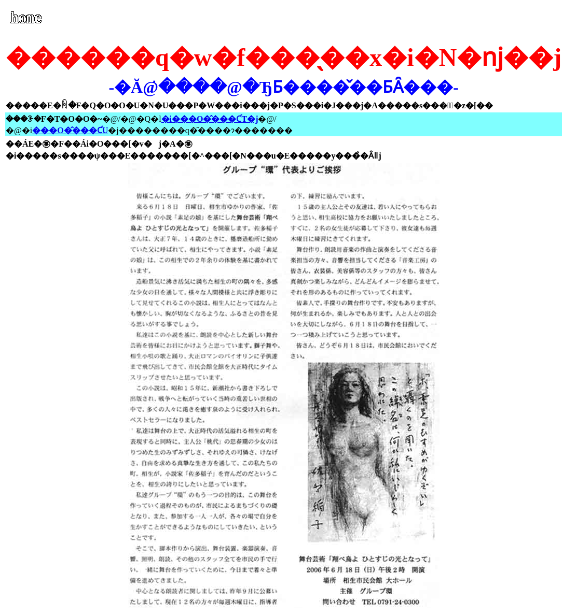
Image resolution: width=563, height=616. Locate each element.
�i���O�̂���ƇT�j (209, 118)
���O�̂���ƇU (70, 130)
